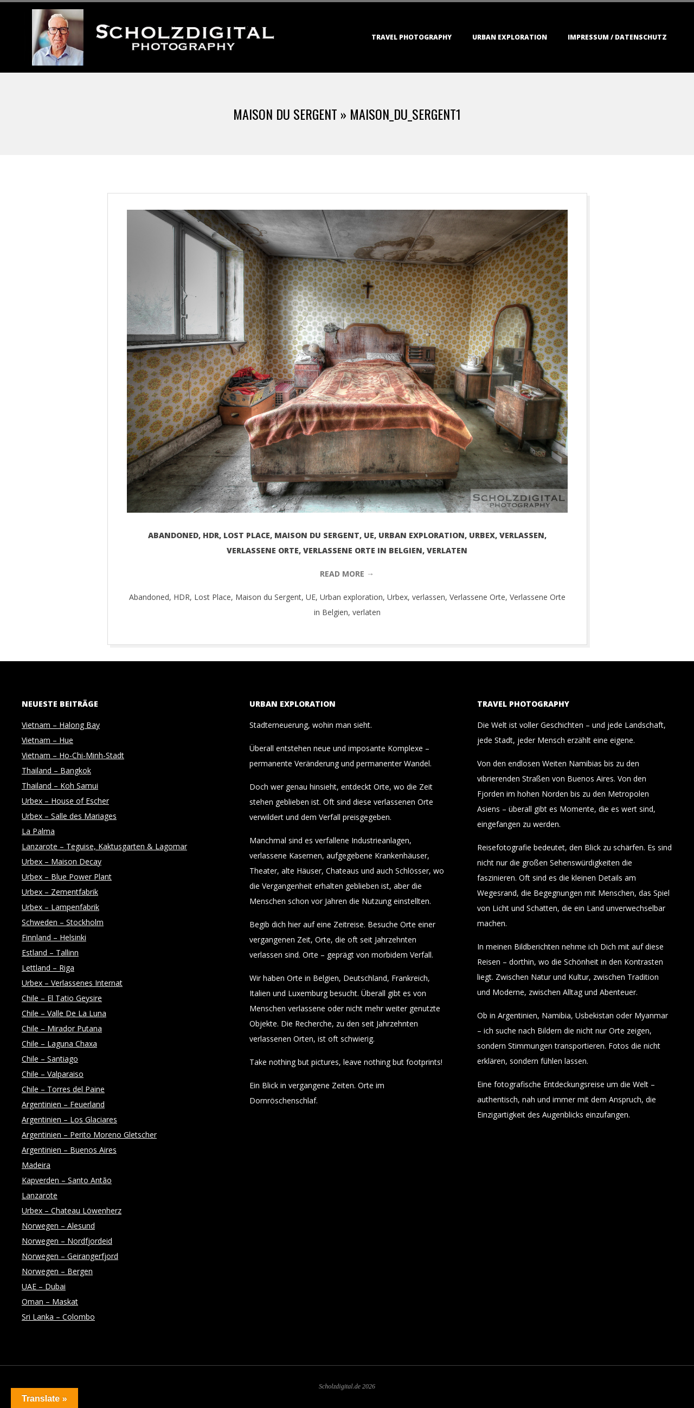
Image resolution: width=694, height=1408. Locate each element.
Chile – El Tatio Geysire (62, 998)
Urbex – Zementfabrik (60, 892)
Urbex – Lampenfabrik (60, 907)
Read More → (347, 574)
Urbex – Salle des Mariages (69, 816)
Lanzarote (39, 1195)
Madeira (36, 1165)
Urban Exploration (509, 37)
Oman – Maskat (50, 1301)
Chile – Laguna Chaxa (59, 1043)
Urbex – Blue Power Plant (67, 876)
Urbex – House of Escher (65, 801)
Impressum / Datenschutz (617, 37)
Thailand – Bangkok (56, 770)
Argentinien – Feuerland (63, 1104)
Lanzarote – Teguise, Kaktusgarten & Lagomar (104, 846)
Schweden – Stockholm (63, 922)
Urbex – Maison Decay (61, 861)
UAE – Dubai (44, 1286)
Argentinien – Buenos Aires (69, 1150)
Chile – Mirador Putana (62, 1028)
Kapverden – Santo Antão (67, 1180)
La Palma (38, 831)
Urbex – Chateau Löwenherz (71, 1210)
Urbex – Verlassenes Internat (72, 983)
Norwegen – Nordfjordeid (67, 1241)
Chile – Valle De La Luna (64, 1013)
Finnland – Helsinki (54, 937)
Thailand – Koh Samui (60, 785)
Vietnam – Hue (47, 740)
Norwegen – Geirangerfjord (70, 1256)
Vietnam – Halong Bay (61, 725)
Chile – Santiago (50, 1059)
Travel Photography (411, 37)
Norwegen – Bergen (57, 1271)
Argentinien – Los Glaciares (69, 1119)
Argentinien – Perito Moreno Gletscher (89, 1134)
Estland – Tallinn (50, 952)
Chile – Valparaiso (52, 1074)
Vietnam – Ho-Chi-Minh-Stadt (73, 755)
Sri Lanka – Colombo (58, 1317)
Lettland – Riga (48, 968)
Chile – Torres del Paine (63, 1089)
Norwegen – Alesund (58, 1225)
